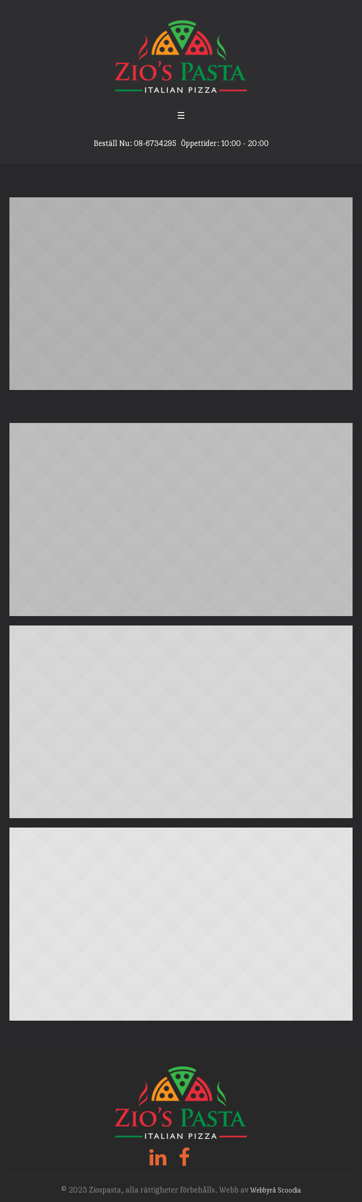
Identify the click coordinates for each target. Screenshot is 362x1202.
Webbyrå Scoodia (275, 1190)
